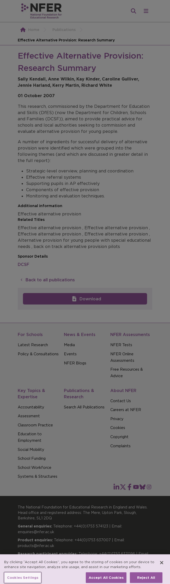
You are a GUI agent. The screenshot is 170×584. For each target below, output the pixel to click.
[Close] (161, 565)
